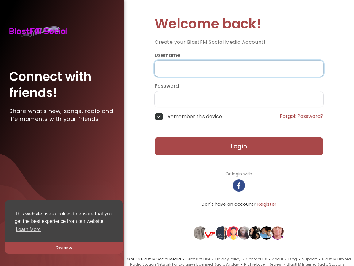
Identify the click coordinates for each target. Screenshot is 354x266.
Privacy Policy (227, 259)
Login (239, 146)
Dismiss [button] (63, 247)
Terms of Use (198, 259)
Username (167, 55)
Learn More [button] (28, 229)
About (277, 259)
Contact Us (256, 259)
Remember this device (194, 116)
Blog (292, 259)
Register (266, 204)
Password (167, 86)
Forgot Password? (301, 116)
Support (309, 259)
